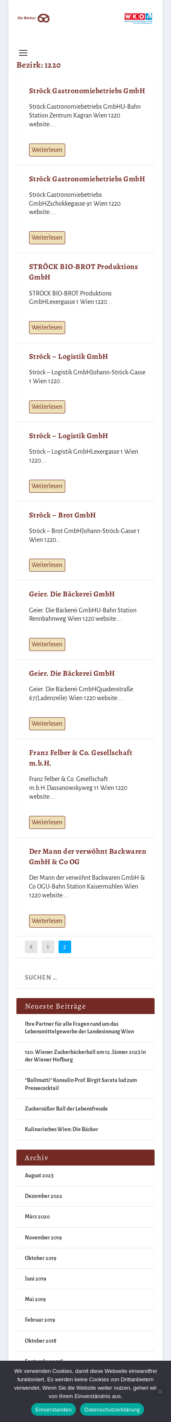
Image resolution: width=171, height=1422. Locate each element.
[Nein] (160, 1391)
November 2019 (43, 1238)
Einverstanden (53, 1409)
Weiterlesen (47, 149)
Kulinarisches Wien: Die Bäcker (61, 1129)
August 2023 (39, 1176)
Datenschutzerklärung (111, 1409)
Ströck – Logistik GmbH (68, 356)
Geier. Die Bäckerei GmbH (72, 594)
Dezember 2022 (43, 1196)
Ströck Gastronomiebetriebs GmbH (87, 91)
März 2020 (37, 1217)
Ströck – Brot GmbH (62, 515)
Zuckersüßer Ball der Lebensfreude (66, 1109)
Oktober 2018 (40, 1341)
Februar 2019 (40, 1320)
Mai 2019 (35, 1299)
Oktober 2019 (40, 1258)
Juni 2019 (35, 1279)
